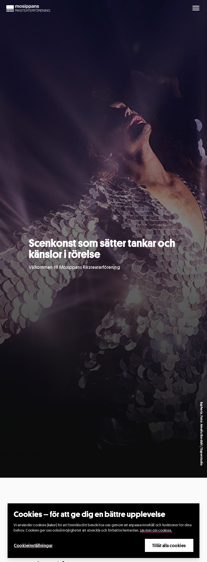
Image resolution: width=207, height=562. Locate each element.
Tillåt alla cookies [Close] (169, 545)
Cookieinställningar (33, 545)
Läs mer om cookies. (156, 530)
